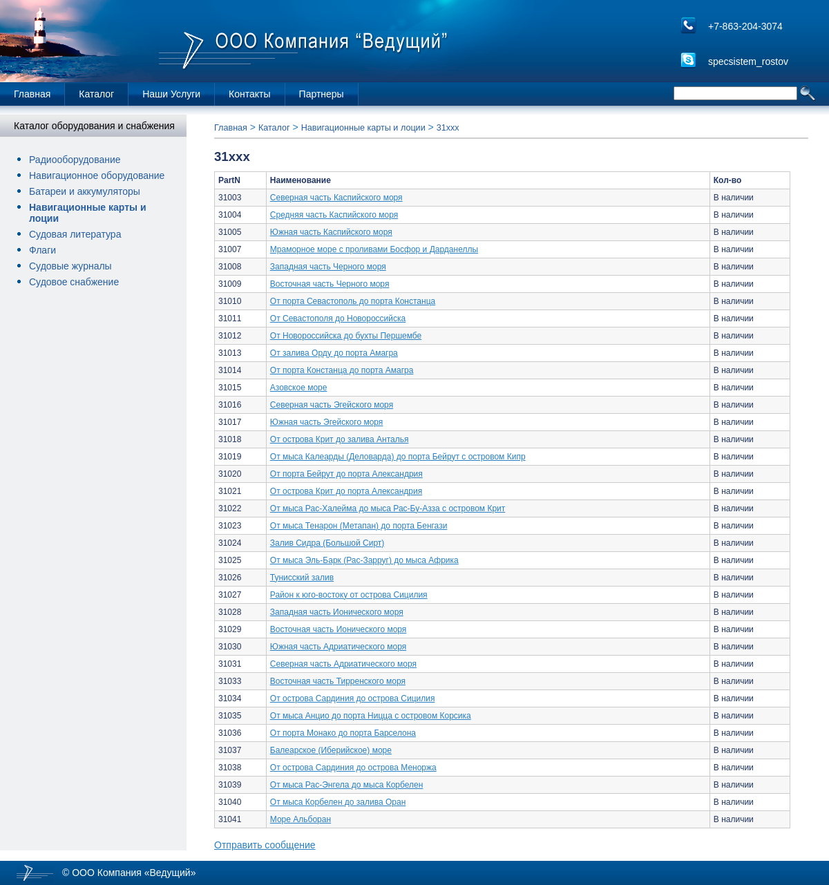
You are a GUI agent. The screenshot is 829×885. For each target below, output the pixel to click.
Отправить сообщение (265, 844)
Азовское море (298, 387)
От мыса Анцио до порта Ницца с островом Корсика (370, 716)
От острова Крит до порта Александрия (346, 491)
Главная (32, 93)
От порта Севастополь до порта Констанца (352, 301)
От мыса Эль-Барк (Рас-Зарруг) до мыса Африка (364, 560)
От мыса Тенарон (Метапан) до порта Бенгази (359, 526)
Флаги (42, 250)
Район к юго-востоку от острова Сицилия (349, 595)
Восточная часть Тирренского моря (338, 681)
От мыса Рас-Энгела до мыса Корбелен (346, 785)
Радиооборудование (75, 159)
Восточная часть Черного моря (330, 284)
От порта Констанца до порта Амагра (342, 370)
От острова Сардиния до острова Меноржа (353, 767)
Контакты (249, 93)
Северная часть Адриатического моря (343, 664)
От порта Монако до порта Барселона (343, 733)
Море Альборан (300, 819)
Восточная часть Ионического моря (338, 629)
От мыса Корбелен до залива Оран (338, 802)
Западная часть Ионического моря (336, 612)
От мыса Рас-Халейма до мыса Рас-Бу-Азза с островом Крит (388, 508)
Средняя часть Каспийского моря (334, 215)
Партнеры (321, 93)
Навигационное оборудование (96, 175)
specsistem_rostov (748, 61)
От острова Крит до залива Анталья (339, 439)
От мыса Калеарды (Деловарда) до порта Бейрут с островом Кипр (398, 456)
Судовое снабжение (74, 281)
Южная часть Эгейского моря (326, 422)
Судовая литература (75, 234)
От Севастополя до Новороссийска (338, 318)
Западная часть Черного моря (328, 267)
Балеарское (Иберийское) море (331, 750)
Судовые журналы (70, 266)
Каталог (96, 93)
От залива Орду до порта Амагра (334, 353)
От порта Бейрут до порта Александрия (346, 474)
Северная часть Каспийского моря (336, 197)
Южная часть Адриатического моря (338, 646)
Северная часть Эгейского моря (331, 405)
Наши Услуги (171, 93)
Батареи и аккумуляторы (84, 191)
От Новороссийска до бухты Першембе (345, 336)
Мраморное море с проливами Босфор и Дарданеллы (374, 249)
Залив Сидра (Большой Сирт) (327, 543)
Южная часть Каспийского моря (331, 232)
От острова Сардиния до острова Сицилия (352, 698)
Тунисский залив (302, 577)
